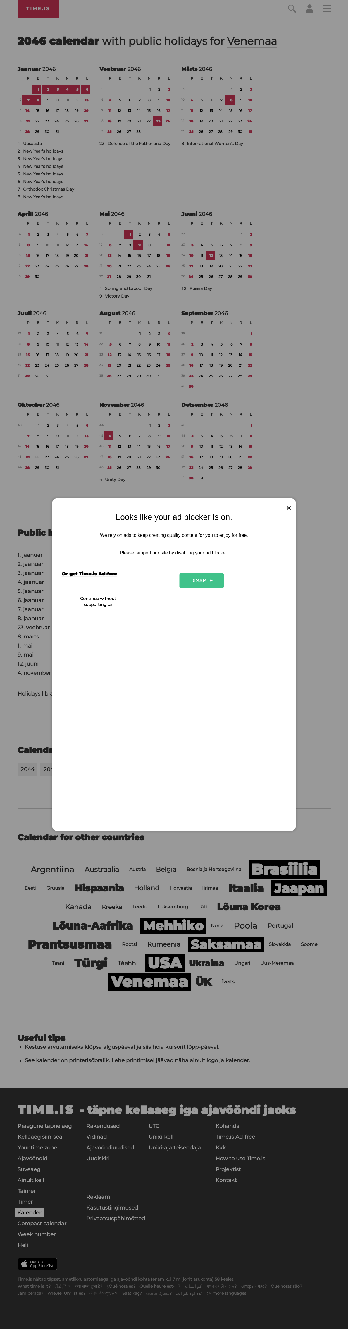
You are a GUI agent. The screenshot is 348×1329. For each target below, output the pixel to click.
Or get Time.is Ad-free (89, 574)
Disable (201, 581)
